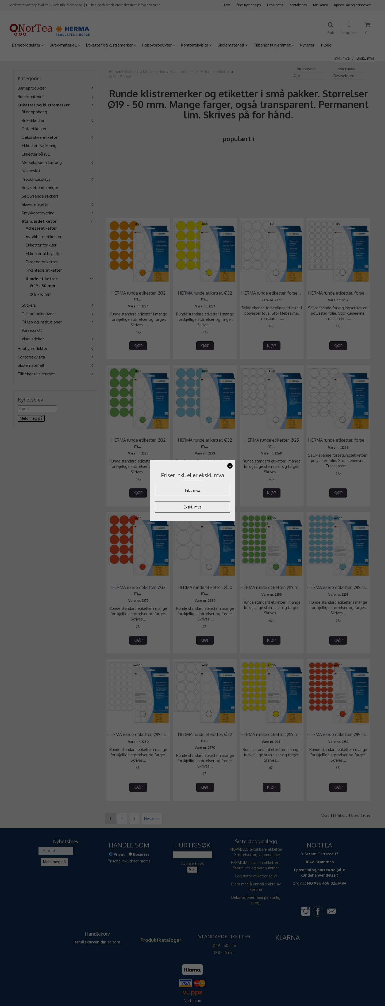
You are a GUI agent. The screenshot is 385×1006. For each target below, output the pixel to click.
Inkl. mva (192, 490)
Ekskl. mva (193, 507)
